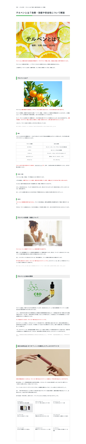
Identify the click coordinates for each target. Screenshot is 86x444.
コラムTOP (22, 7)
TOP (17, 7)
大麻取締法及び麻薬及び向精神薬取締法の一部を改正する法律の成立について (32, 334)
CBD (22, 307)
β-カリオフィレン (38, 165)
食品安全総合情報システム (58, 334)
